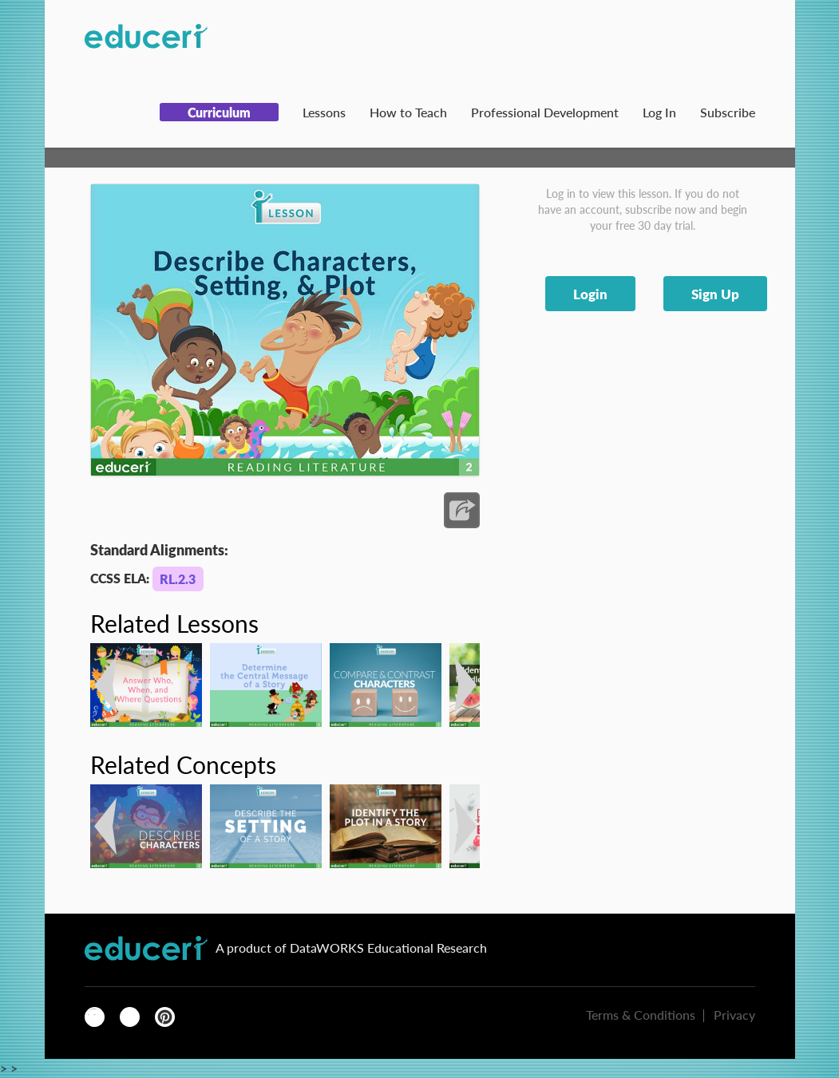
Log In (659, 112)
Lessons (324, 112)
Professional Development (545, 112)
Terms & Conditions (640, 1014)
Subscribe (727, 112)
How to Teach (408, 112)
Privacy (734, 1014)
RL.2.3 (178, 579)
